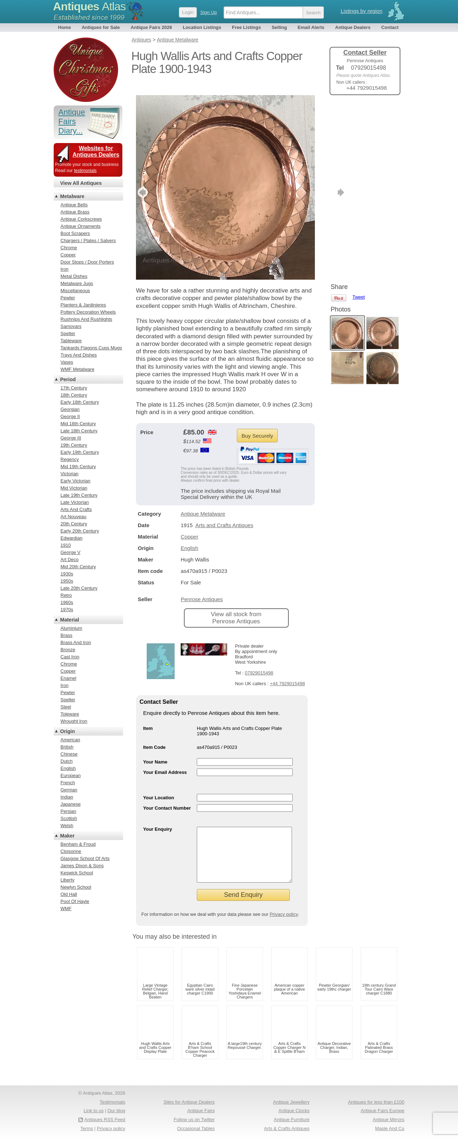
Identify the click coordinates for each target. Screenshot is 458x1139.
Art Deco (69, 559)
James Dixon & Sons (82, 865)
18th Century (73, 395)
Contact (389, 27)
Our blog (116, 1110)
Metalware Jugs (76, 283)
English (189, 537)
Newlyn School (75, 887)
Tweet (358, 112)
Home (64, 27)
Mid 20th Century (78, 566)
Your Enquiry (157, 818)
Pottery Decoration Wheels (88, 312)
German (68, 789)
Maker (67, 836)
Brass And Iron (75, 642)
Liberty (67, 880)
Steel (65, 707)
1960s (66, 602)
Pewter (67, 297)
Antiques (89, 6)
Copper (189, 526)
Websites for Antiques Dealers (96, 151)
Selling (279, 27)
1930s (66, 573)
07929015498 (259, 662)
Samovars (71, 326)
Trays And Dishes (78, 355)
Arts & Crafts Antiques (287, 1128)
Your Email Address (165, 761)
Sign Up (208, 12)
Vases (66, 362)
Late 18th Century (78, 430)
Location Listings (202, 27)
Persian (68, 811)
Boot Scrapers (75, 233)
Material (69, 620)
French (67, 782)
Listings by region (362, 11)
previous (142, 182)
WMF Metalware (77, 369)
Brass (66, 635)
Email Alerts (311, 27)
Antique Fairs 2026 (151, 27)
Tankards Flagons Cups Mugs (91, 347)
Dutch (66, 761)
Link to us (94, 1110)
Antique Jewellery (291, 1102)
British (66, 747)
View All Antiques (81, 183)
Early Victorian (75, 480)
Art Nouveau (73, 516)
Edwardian (71, 538)
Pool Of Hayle (74, 901)
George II (70, 416)
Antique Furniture (292, 1119)
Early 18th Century (79, 402)
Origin (67, 731)
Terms (87, 1128)
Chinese (69, 754)
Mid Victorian (73, 488)
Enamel (68, 678)
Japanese (70, 804)
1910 (65, 545)
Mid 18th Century (78, 423)
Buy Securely (257, 425)
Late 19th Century (78, 495)
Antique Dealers (353, 27)
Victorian (69, 473)
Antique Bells (74, 204)
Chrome (68, 247)
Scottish (68, 818)
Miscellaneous (75, 290)
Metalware (72, 196)
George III (70, 438)
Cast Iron (69, 656)
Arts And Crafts (76, 509)
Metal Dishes (73, 276)
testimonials (85, 170)
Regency (69, 459)
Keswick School (76, 872)
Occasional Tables (196, 1128)
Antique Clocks (294, 1110)
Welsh (66, 825)
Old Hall (68, 894)
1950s (66, 581)
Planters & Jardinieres (83, 305)
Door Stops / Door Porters (87, 262)
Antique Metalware (203, 503)
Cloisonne (70, 851)
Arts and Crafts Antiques (224, 514)
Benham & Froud (78, 844)
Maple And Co (389, 1128)
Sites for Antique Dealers (189, 1102)
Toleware (69, 714)
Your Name (155, 751)
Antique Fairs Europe (382, 1110)
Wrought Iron (73, 721)
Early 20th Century (79, 531)
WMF (66, 908)
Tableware (71, 340)
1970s (66, 609)
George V (70, 552)
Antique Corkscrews (81, 219)
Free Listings (246, 27)
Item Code (154, 736)
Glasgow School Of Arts (84, 858)
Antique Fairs (201, 1110)
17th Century (73, 388)
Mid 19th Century (78, 466)
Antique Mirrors (388, 1119)
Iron (64, 269)
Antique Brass (74, 212)
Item (148, 717)
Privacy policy (283, 914)
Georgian (69, 409)
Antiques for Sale (101, 27)
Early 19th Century (79, 452)
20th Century (73, 523)
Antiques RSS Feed (104, 1119)
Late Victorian (74, 502)
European (70, 775)
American (70, 739)
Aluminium (71, 628)
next (309, 182)
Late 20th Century (78, 588)
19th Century (73, 445)
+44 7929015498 (287, 673)
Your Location (158, 787)
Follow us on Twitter (194, 1119)
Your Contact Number (167, 797)
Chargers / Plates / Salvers (88, 240)
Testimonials (112, 1102)
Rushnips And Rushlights (86, 319)
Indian (66, 797)
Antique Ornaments (80, 226)
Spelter (67, 333)
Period (68, 379)
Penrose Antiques (202, 588)
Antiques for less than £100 (376, 1102)
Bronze (67, 649)
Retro (66, 595)
